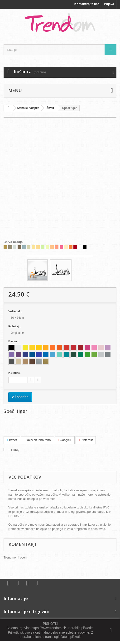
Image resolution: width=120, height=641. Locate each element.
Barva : (14, 341)
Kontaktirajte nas (86, 4)
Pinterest (86, 440)
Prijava (109, 4)
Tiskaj (15, 449)
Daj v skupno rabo (37, 440)
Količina (14, 372)
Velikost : (15, 311)
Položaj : (15, 326)
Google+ (65, 440)
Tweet (12, 440)
